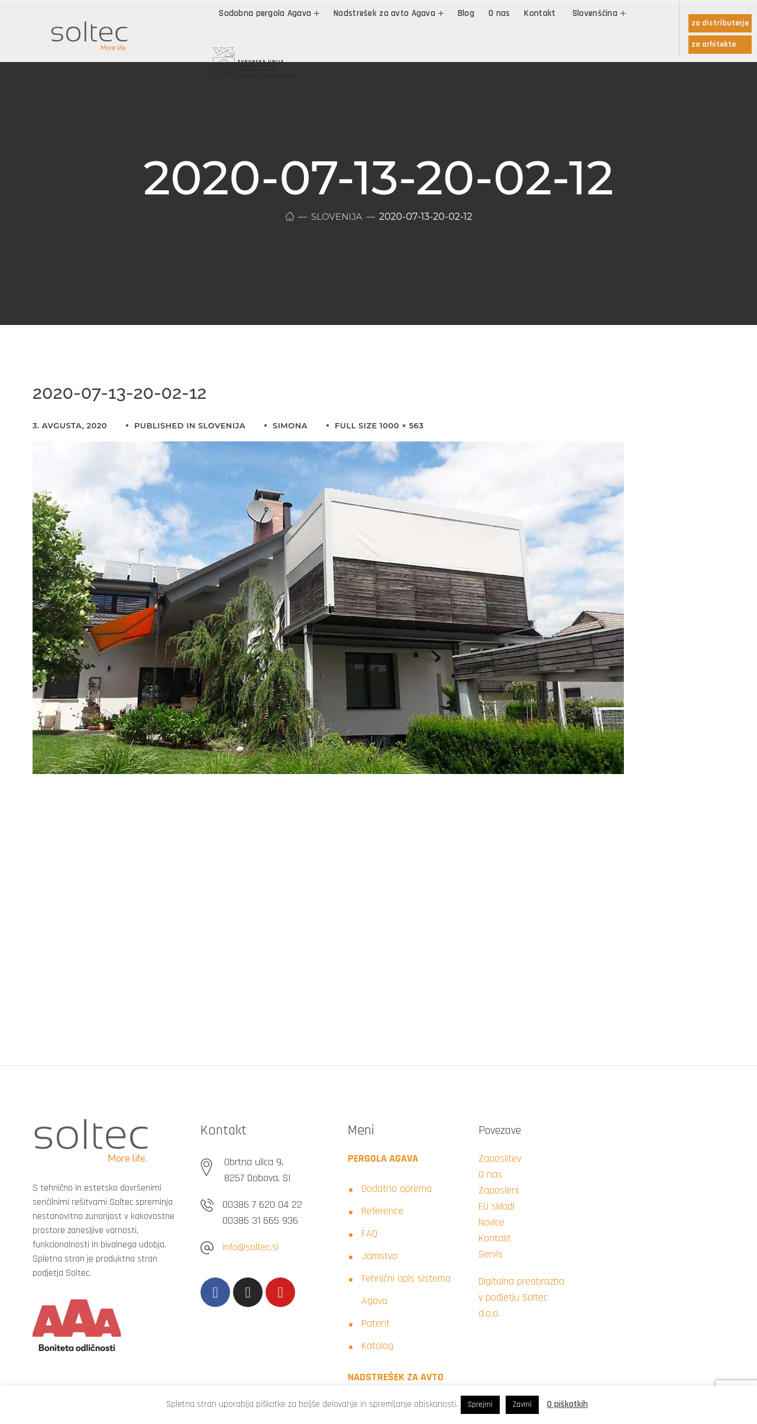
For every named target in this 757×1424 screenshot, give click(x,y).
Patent (375, 1323)
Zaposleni (498, 1190)
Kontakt (494, 1238)
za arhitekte (713, 44)
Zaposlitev (499, 1158)
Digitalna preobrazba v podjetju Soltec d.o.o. (521, 1297)
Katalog (377, 1346)
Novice (491, 1222)
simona (290, 425)
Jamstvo (379, 1256)
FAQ (369, 1233)
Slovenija (337, 216)
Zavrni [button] (522, 1404)
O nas (490, 1174)
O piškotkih (567, 1404)
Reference (382, 1211)
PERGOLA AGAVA (383, 1158)
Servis (490, 1254)
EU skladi (496, 1206)
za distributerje (720, 23)
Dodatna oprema (396, 1188)
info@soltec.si (250, 1247)
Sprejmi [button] (480, 1404)
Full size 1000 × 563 (379, 425)
